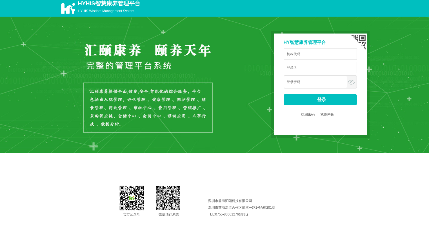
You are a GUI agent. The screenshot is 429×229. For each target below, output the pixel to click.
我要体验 (327, 114)
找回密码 (308, 114)
